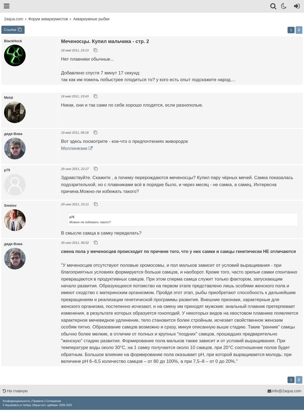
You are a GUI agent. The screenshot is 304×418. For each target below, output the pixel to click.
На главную (15, 391)
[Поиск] (273, 7)
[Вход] (295, 7)
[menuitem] (16, 401)
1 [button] (291, 30)
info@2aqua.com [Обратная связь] (284, 391)
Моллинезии (74, 148)
